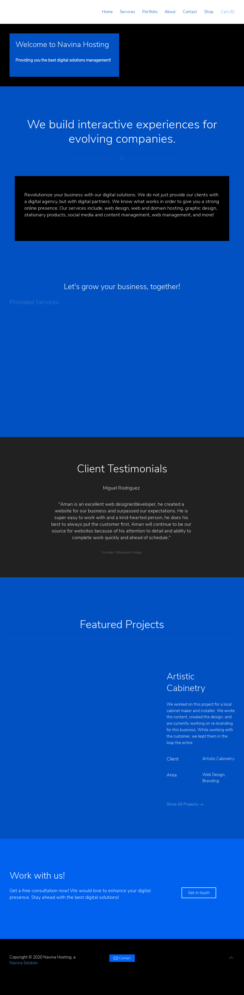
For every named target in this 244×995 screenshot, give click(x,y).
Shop (209, 12)
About (170, 12)
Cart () (227, 12)
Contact (190, 12)
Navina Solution (24, 963)
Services (127, 12)
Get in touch (199, 893)
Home (107, 12)
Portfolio (150, 12)
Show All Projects (186, 804)
